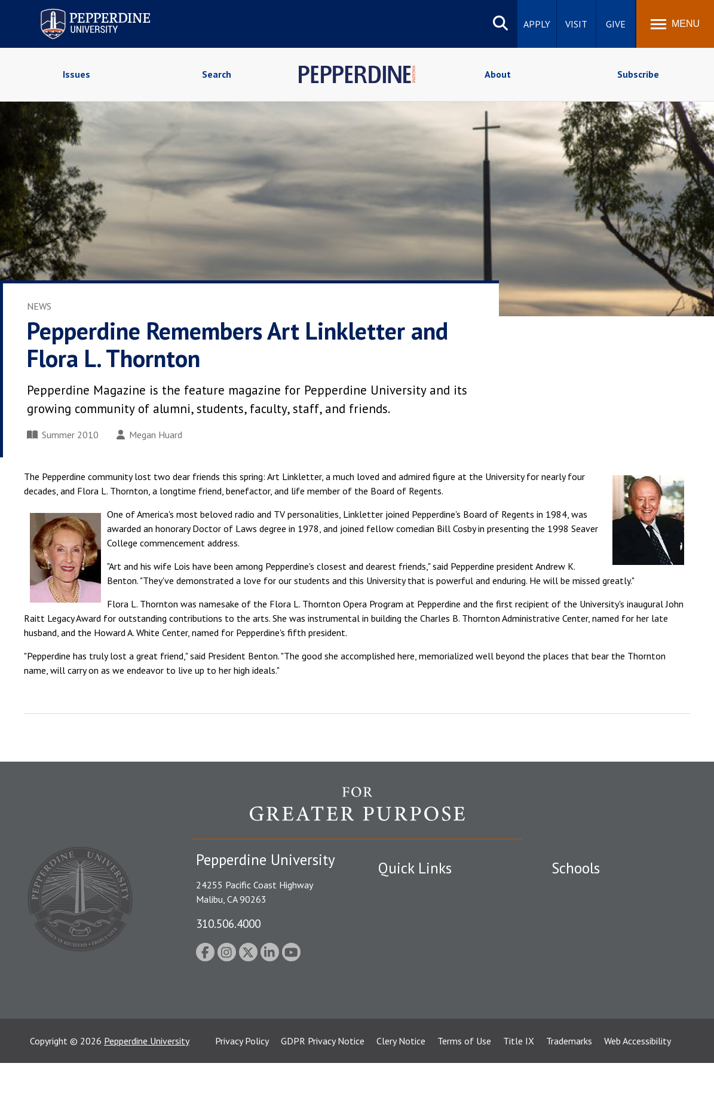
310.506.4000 (228, 923)
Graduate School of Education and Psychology (620, 959)
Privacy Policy (242, 1084)
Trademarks (569, 1084)
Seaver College (581, 891)
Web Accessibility (637, 1084)
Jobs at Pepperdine (415, 953)
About (498, 74)
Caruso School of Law (596, 912)
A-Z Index (397, 995)
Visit (576, 24)
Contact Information (420, 974)
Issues (76, 74)
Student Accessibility (419, 912)
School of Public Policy (597, 986)
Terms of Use (464, 1084)
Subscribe (638, 74)
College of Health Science (603, 1007)
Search (216, 74)
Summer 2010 (63, 435)
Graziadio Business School (603, 932)
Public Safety (404, 891)
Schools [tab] (575, 868)
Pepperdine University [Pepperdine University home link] (81, 11)
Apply (536, 24)
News (39, 306)
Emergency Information (425, 932)
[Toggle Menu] (675, 24)
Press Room (402, 1016)
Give (616, 24)
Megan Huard (149, 435)
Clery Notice (400, 1084)
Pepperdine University (146, 1084)
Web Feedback (406, 1036)
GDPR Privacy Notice (322, 1084)
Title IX (518, 1084)
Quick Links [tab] (415, 868)
